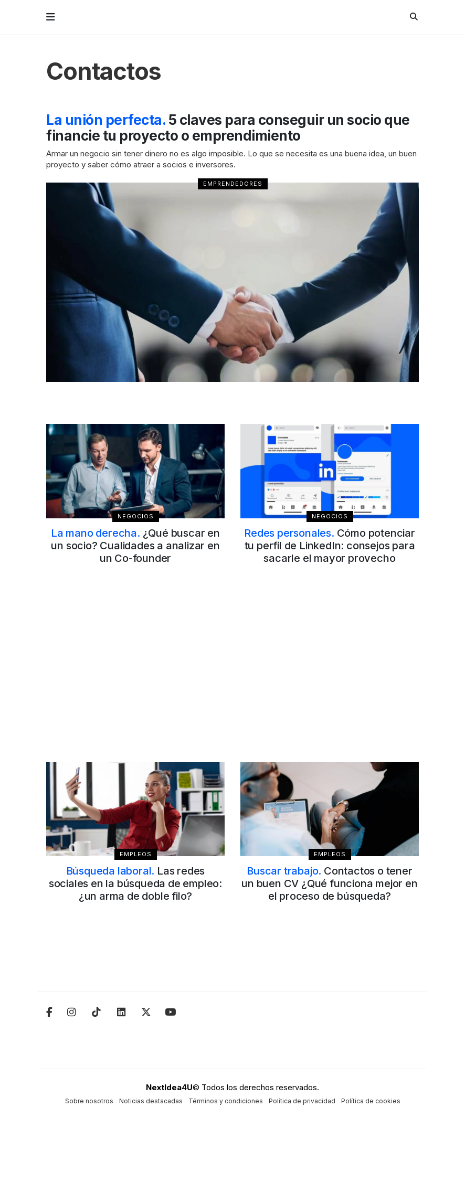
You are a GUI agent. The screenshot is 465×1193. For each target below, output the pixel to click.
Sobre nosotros (89, 1101)
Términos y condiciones (225, 1101)
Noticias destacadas (151, 1101)
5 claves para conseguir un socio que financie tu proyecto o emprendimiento (228, 128)
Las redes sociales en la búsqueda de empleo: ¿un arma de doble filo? (135, 883)
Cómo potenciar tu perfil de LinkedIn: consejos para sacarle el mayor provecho (329, 545)
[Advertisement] (232, 675)
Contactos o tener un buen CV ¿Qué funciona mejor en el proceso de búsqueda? (329, 883)
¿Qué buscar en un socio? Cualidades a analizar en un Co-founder (135, 545)
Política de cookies (370, 1101)
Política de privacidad (302, 1101)
